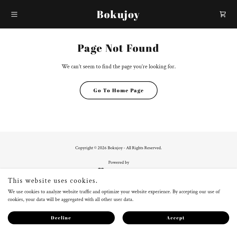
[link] (118, 16)
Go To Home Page (118, 90)
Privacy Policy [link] (118, 189)
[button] (24, 14)
